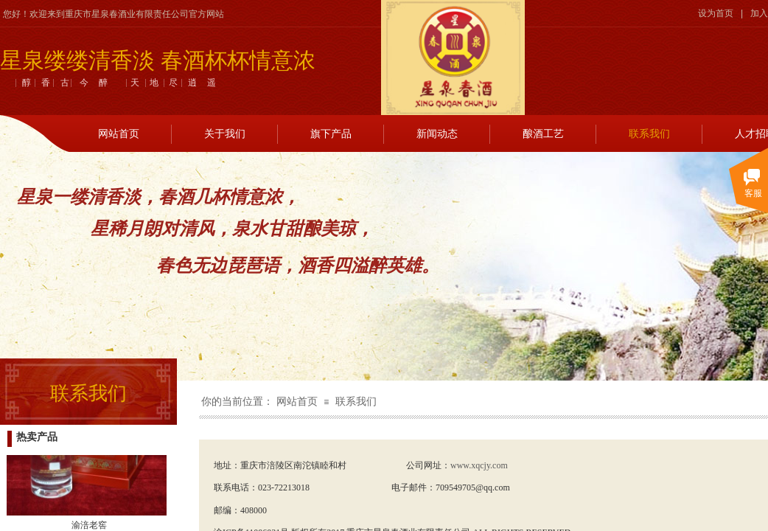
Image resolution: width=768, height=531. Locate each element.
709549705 (455, 487)
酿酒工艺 (543, 133)
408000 (253, 510)
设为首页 (715, 13)
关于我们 (224, 133)
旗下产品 (331, 133)
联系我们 (649, 133)
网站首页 (118, 133)
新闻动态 (437, 133)
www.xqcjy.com (479, 465)
